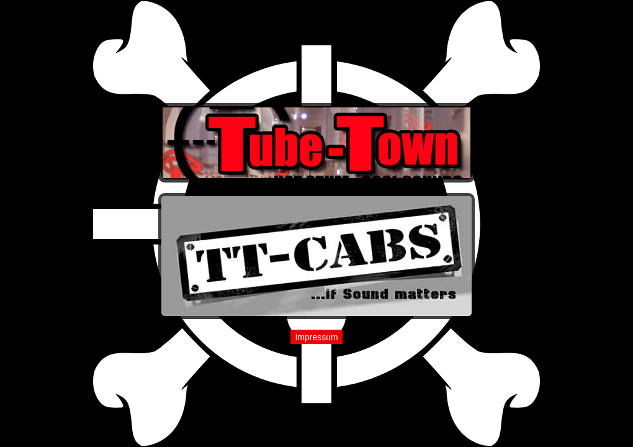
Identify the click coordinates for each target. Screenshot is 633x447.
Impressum (316, 337)
